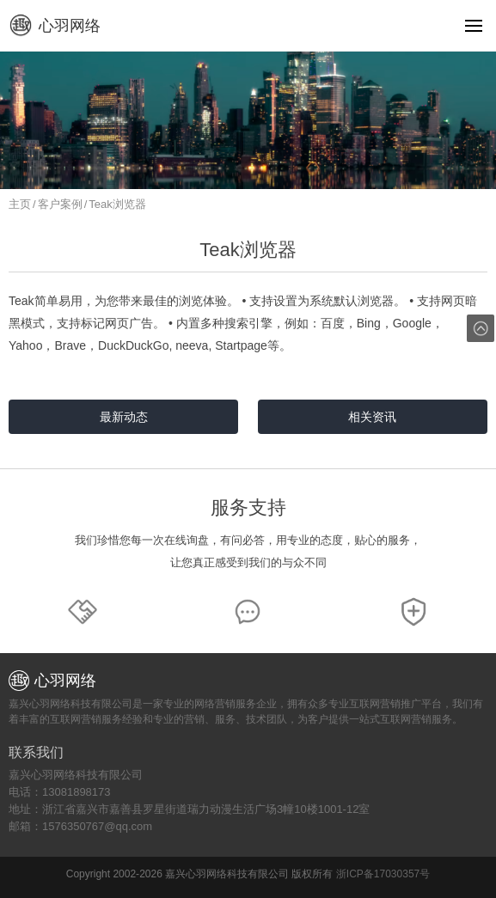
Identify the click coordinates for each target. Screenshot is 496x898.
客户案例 (60, 204)
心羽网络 (55, 26)
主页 (20, 204)
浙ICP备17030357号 (383, 874)
